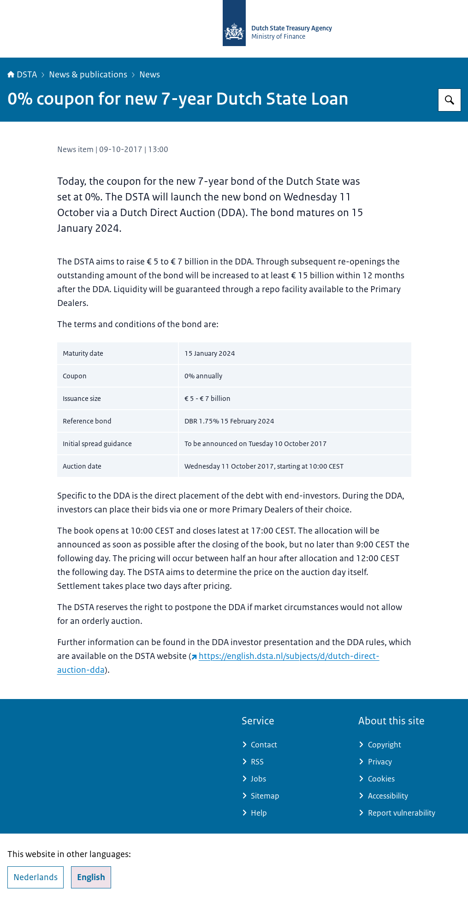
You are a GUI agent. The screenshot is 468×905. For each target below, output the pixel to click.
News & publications (88, 74)
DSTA (22, 74)
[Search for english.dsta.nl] (449, 100)
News (149, 74)
